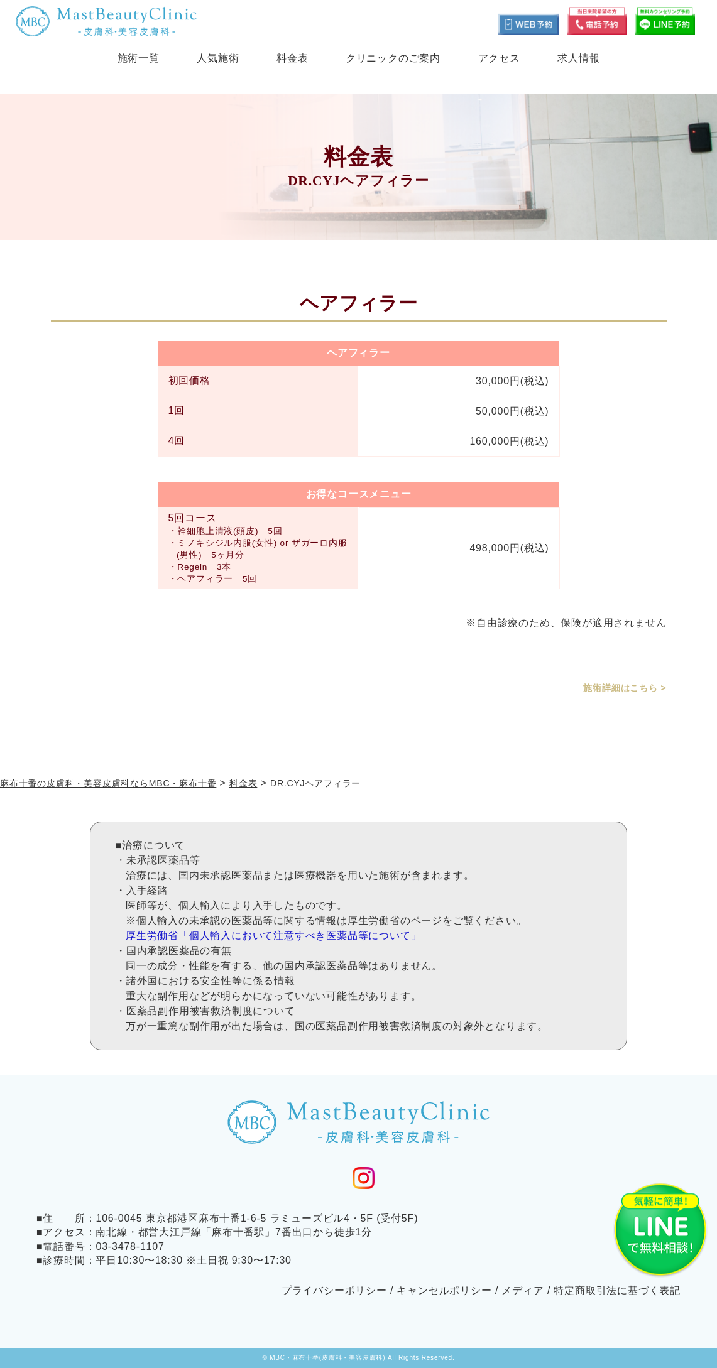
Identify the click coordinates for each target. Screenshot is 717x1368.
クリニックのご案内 (393, 58)
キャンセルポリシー (444, 1290)
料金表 (292, 58)
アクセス (499, 58)
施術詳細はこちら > (624, 688)
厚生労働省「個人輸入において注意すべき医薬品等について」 (273, 935)
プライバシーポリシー (334, 1290)
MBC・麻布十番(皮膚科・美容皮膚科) (327, 1357)
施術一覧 (139, 58)
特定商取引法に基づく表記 (617, 1290)
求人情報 (578, 58)
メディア (522, 1290)
